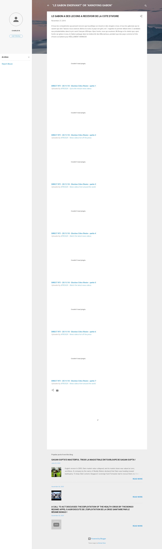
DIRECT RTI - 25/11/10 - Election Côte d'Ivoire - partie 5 (73, 283)
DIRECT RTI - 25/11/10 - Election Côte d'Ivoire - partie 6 (73, 332)
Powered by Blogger (97, 539)
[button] (141, 16)
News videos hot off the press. (81, 138)
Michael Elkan (102, 543)
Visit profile (16, 36)
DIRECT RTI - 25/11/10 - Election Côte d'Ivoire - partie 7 (73, 381)
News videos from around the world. (83, 187)
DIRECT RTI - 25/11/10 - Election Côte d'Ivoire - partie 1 (73, 86)
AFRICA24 (64, 89)
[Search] (145, 6)
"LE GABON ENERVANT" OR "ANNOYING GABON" (82, 5)
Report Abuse (7, 64)
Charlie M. (16, 30)
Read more (138, 479)
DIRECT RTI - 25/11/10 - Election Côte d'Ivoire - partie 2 (73, 135)
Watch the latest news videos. (80, 236)
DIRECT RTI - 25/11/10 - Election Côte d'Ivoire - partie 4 (73, 233)
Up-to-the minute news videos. (81, 89)
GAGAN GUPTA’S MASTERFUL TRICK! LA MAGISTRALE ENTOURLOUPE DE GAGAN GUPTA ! (93, 460)
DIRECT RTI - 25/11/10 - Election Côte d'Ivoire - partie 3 (73, 184)
